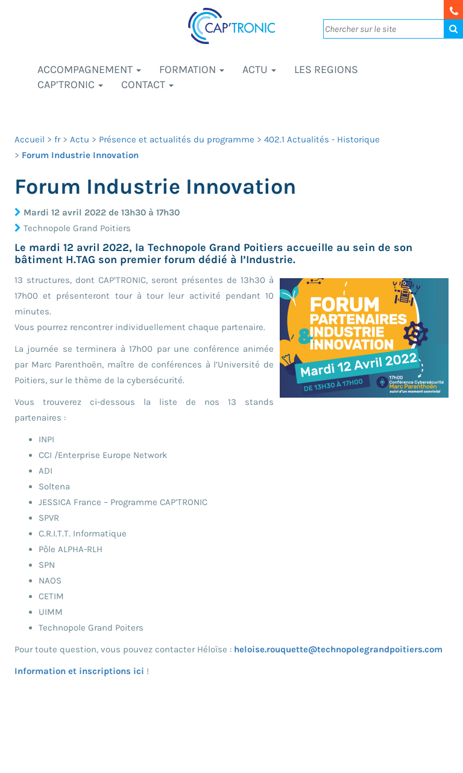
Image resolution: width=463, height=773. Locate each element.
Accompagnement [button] (89, 69)
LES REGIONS (326, 69)
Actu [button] (259, 69)
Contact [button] (147, 84)
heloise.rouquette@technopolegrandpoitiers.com (338, 649)
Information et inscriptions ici (79, 671)
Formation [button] (191, 69)
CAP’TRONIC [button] (70, 84)
